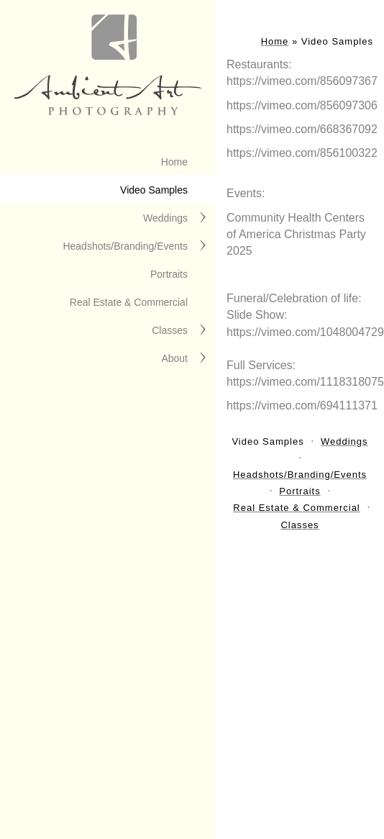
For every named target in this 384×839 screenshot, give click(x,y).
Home (174, 162)
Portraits (169, 274)
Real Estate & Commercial (129, 302)
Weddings (165, 218)
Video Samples (154, 190)
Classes (170, 330)
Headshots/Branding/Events (125, 246)
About (174, 358)
